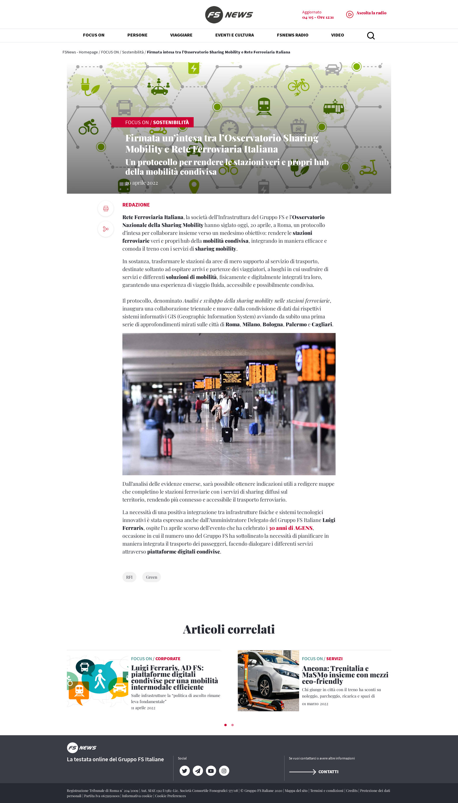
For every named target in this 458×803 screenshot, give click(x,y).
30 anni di (291, 527)
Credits (352, 790)
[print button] (106, 208)
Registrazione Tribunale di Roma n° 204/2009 (103, 790)
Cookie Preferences (170, 795)
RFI (129, 577)
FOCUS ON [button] (94, 35)
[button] (225, 725)
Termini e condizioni (327, 790)
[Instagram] (223, 771)
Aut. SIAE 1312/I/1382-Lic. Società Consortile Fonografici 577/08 (190, 790)
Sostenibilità (133, 52)
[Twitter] (184, 771)
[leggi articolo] (97, 680)
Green (151, 577)
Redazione (136, 204)
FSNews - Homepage (80, 52)
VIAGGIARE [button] (181, 35)
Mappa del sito (296, 790)
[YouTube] (210, 771)
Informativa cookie (137, 795)
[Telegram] (197, 771)
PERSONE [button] (137, 35)
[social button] (106, 229)
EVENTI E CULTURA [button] (234, 35)
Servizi (334, 658)
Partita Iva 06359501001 (102, 795)
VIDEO (337, 35)
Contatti (314, 771)
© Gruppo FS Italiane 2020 (261, 790)
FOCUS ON (110, 52)
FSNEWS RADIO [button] (292, 35)
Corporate (168, 658)
